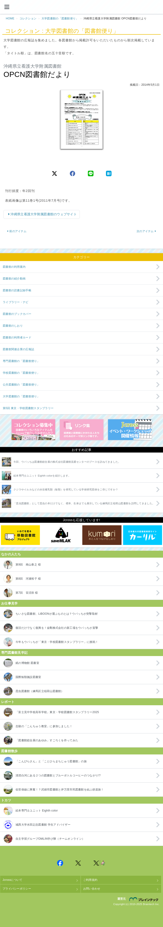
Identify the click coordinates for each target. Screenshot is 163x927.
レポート (7, 702)
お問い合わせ (91, 888)
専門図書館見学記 (14, 652)
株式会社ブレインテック (144, 899)
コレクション (28, 18)
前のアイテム (16, 231)
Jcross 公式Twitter (78, 863)
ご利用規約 (90, 879)
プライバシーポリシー (17, 888)
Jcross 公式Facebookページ (60, 863)
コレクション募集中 (33, 429)
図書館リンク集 (81, 429)
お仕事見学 (9, 603)
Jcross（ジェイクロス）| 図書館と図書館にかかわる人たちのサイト (81, 7)
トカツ (6, 800)
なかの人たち (11, 554)
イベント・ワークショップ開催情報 (130, 429)
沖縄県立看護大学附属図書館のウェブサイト (43, 214)
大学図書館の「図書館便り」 (60, 18)
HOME (10, 18)
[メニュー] (7, 7)
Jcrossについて (12, 879)
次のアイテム (146, 231)
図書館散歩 (9, 751)
